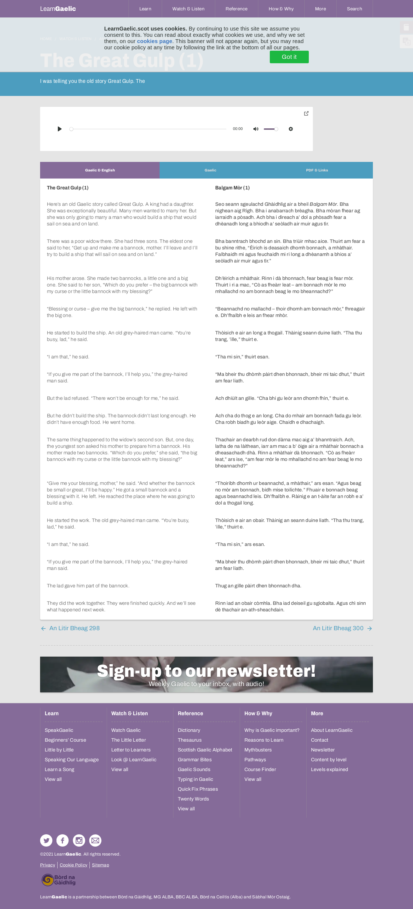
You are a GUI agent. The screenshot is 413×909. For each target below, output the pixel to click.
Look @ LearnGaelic (134, 759)
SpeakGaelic (59, 730)
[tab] (100, 170)
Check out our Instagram (79, 840)
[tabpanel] (206, 399)
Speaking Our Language (72, 759)
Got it (289, 57)
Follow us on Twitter (46, 840)
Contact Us (95, 840)
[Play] (59, 128)
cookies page (154, 41)
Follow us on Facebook (62, 840)
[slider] (148, 129)
